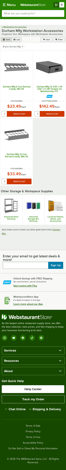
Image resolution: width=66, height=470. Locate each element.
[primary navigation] (9, 4)
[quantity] (4, 114)
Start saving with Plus (25, 285)
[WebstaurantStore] (33, 317)
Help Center (33, 389)
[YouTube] (14, 338)
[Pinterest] (41, 338)
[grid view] (6, 39)
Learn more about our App (28, 304)
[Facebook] (23, 338)
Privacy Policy (33, 431)
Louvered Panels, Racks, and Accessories (56, 219)
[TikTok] (32, 338)
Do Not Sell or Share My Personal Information (33, 448)
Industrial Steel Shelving (11, 218)
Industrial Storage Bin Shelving (33, 219)
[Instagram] (4, 338)
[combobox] (33, 13)
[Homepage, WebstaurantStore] (33, 5)
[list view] (16, 39)
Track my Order (33, 399)
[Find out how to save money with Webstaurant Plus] (49, 96)
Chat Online (15, 409)
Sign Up (56, 265)
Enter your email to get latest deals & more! (31, 257)
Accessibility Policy (33, 443)
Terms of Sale (33, 426)
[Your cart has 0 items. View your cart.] (58, 4)
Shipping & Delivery (45, 409)
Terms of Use (33, 437)
